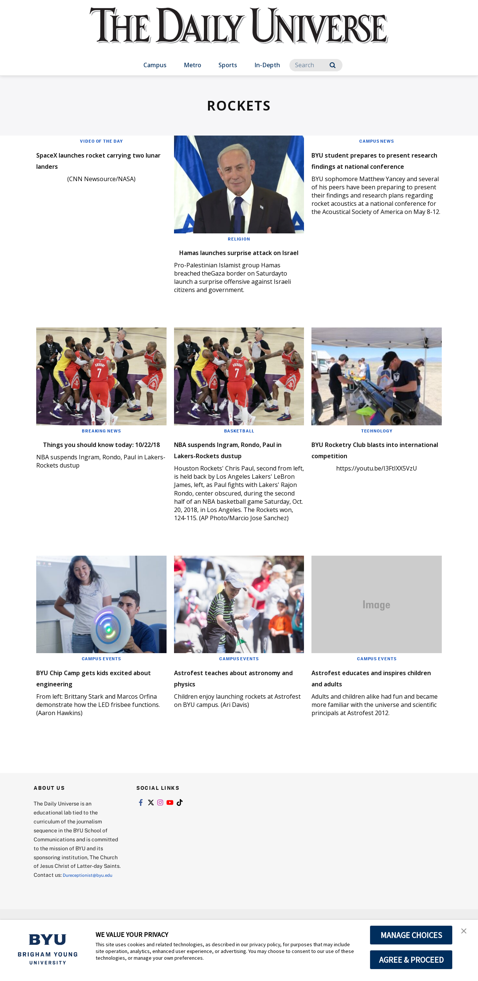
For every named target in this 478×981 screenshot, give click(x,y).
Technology (376, 441)
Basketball (239, 441)
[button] (465, 933)
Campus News (376, 140)
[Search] (316, 65)
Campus (155, 65)
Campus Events (101, 680)
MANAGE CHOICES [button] (411, 935)
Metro (192, 65)
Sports (227, 65)
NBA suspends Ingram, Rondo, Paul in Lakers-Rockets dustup (224, 465)
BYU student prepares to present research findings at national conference (374, 165)
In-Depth (267, 65)
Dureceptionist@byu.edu (64, 906)
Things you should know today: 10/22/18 (89, 460)
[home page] (239, 33)
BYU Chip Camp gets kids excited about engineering (94, 699)
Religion (239, 238)
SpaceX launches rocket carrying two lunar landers (95, 159)
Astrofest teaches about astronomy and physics (227, 699)
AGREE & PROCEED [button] (411, 959)
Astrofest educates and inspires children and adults (373, 699)
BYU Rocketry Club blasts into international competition (366, 465)
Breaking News (101, 441)
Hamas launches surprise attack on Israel (229, 257)
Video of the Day (101, 140)
